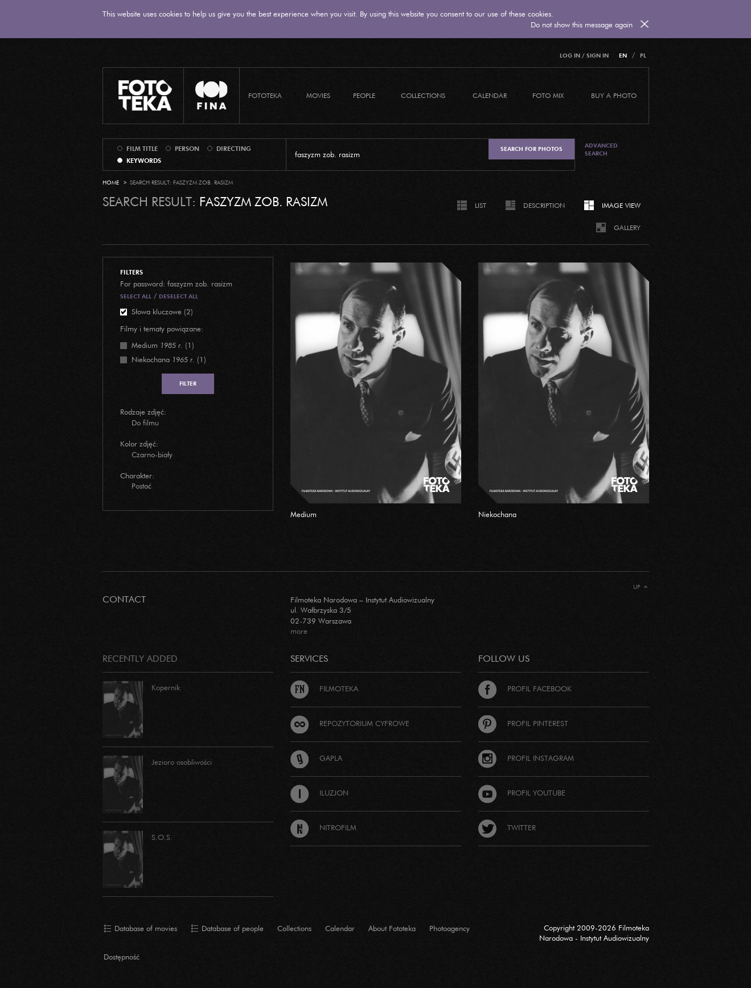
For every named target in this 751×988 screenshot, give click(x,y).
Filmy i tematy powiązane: (161, 328)
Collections (294, 928)
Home (110, 182)
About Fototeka (392, 928)
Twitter (507, 827)
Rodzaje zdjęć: (143, 411)
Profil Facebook (525, 688)
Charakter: (137, 475)
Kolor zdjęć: (139, 443)
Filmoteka (324, 688)
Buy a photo (614, 95)
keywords (143, 161)
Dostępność (121, 956)
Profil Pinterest (523, 723)
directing (233, 149)
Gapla (316, 757)
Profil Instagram (526, 757)
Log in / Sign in (584, 55)
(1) (163, 345)
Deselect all (178, 296)
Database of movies (140, 929)
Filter (187, 383)
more (298, 631)
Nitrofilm (323, 827)
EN (623, 55)
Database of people (227, 929)
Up (640, 587)
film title (142, 149)
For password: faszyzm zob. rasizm (176, 283)
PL (643, 55)
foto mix (548, 95)
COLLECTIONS (423, 95)
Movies (318, 95)
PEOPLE (364, 95)
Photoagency (449, 928)
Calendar (340, 928)
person (187, 149)
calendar (490, 95)
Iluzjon (319, 792)
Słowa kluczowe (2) (162, 311)
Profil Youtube (521, 792)
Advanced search (601, 149)
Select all (135, 296)
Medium (303, 514)
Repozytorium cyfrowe (349, 723)
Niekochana (497, 514)
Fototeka (265, 95)
